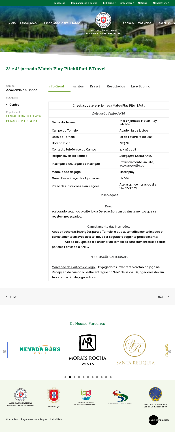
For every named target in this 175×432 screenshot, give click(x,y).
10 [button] (106, 377)
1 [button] (65, 377)
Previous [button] (4, 351)
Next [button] (170, 351)
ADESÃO (128, 23)
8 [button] (97, 377)
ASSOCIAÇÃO (30, 23)
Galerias (164, 23)
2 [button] (70, 377)
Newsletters (161, 3)
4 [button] (79, 377)
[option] (40, 350)
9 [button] (101, 377)
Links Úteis (127, 3)
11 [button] (110, 377)
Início (12, 23)
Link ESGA (109, 3)
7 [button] (92, 377)
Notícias (143, 3)
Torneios (146, 23)
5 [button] (83, 377)
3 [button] (74, 377)
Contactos (60, 3)
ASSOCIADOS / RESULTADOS (63, 23)
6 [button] (88, 377)
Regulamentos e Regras (85, 3)
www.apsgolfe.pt (131, 165)
